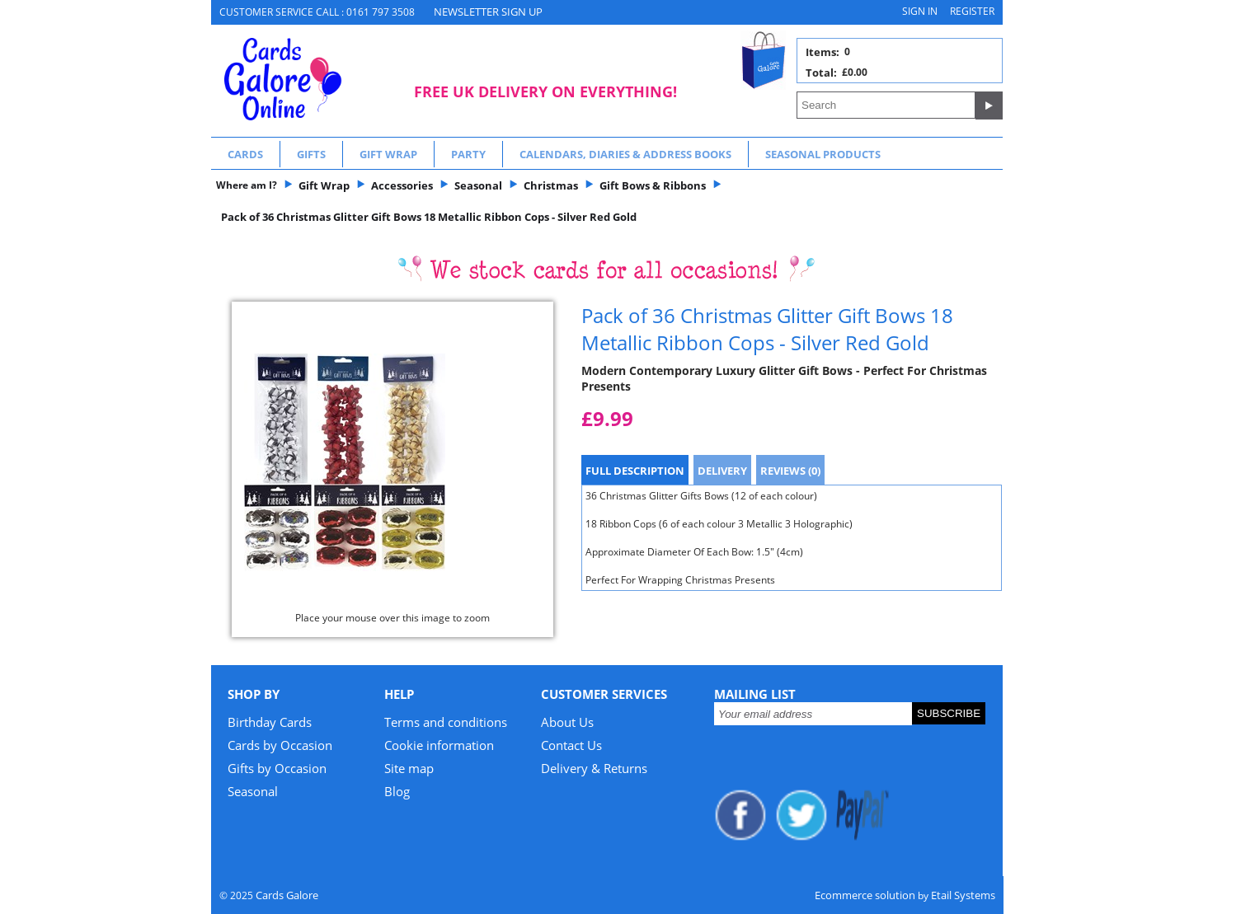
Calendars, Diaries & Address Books (625, 154)
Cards (245, 154)
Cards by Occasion (280, 745)
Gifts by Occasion (277, 768)
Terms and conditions (445, 722)
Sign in (920, 11)
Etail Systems (963, 895)
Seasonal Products (823, 154)
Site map (409, 768)
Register (972, 11)
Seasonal (253, 791)
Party (468, 154)
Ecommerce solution (865, 895)
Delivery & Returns (594, 768)
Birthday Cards (270, 722)
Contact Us (571, 745)
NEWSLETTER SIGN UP (488, 11)
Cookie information (439, 745)
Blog (397, 791)
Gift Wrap (388, 154)
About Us (567, 722)
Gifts (311, 154)
